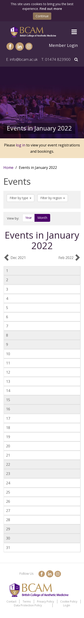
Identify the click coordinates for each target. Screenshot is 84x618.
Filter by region (52, 198)
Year (28, 217)
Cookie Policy (68, 601)
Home (8, 167)
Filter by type (20, 198)
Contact (11, 601)
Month (42, 217)
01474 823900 (58, 59)
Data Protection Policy (28, 605)
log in (20, 145)
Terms (27, 601)
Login (66, 605)
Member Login (63, 45)
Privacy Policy (45, 601)
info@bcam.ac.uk (24, 59)
